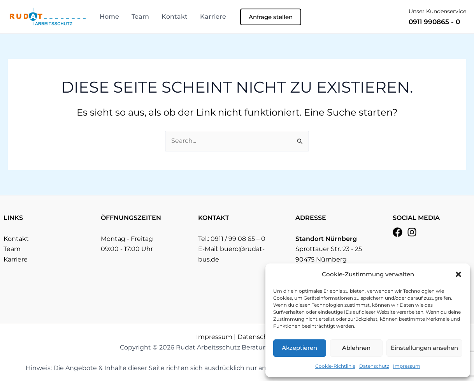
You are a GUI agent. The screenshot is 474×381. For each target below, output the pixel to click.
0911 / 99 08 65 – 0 (238, 238)
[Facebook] (397, 232)
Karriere (213, 16)
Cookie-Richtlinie (335, 366)
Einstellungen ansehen (424, 347)
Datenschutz (374, 366)
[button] (458, 274)
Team (140, 16)
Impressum (406, 366)
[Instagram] (412, 232)
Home (109, 16)
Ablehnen (356, 347)
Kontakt (175, 16)
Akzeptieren (299, 347)
